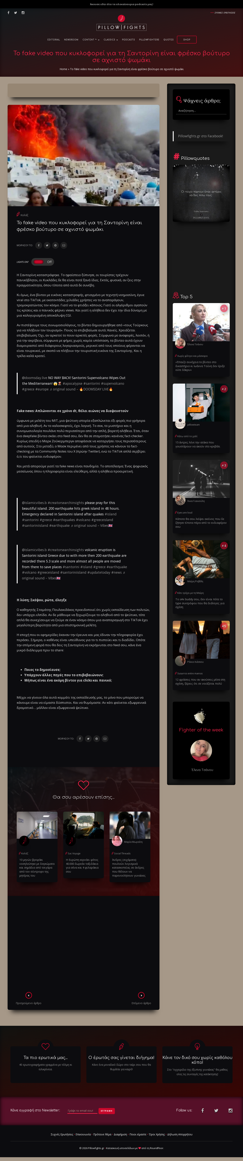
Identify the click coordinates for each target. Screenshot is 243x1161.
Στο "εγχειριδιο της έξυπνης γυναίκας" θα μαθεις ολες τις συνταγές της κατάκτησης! (197, 1071)
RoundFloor (156, 1147)
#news (116, 572)
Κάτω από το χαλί (187, 435)
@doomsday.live (34, 377)
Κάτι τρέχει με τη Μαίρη (190, 591)
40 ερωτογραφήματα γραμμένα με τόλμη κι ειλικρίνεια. (45, 1066)
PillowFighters (149, 40)
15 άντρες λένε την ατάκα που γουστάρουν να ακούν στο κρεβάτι (197, 443)
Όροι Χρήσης (157, 1133)
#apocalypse (72, 383)
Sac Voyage (74, 853)
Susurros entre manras (189, 667)
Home (63, 69)
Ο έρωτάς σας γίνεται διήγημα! (121, 1057)
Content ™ (91, 40)
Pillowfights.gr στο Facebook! (200, 136)
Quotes (168, 40)
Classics (111, 40)
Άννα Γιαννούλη (195, 500)
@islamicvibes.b (34, 502)
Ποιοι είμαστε (137, 1133)
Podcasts (128, 40)
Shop (186, 40)
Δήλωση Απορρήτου (180, 1133)
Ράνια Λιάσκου (195, 656)
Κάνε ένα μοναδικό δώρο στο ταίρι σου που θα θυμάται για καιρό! (121, 1066)
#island (111, 514)
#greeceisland (102, 519)
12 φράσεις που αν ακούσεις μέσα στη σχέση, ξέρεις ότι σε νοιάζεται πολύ (198, 675)
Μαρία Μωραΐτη (133, 841)
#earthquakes (64, 519)
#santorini (91, 383)
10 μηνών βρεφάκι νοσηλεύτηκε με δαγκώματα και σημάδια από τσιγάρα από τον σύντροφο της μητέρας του (36, 867)
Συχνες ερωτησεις (225, 12)
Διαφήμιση (120, 1133)
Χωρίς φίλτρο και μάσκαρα (192, 355)
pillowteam (193, 424)
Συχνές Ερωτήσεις (62, 1133)
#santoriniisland (35, 525)
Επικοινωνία (83, 1133)
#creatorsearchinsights (66, 502)
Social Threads (122, 853)
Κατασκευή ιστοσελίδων (120, 1147)
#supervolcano (112, 383)
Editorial (53, 40)
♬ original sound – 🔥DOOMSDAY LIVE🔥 (81, 389)
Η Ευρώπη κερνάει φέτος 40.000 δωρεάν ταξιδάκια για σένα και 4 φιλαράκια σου (83, 863)
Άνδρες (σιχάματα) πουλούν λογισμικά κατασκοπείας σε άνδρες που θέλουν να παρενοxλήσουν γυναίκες (129, 865)
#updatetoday (98, 572)
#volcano (83, 519)
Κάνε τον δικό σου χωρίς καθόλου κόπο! (197, 1059)
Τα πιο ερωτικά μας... (46, 1057)
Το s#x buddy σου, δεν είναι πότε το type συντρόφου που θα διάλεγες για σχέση (201, 599)
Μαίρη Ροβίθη (195, 580)
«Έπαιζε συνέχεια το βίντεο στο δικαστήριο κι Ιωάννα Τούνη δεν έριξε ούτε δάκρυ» (198, 365)
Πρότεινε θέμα (102, 1133)
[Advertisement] (83, 944)
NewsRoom (71, 40)
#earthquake (59, 525)
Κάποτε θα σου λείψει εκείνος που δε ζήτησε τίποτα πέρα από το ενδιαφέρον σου (199, 521)
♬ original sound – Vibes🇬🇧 (92, 525)
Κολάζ (24, 215)
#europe (42, 389)
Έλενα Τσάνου (195, 344)
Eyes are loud (184, 511)
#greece (28, 389)
